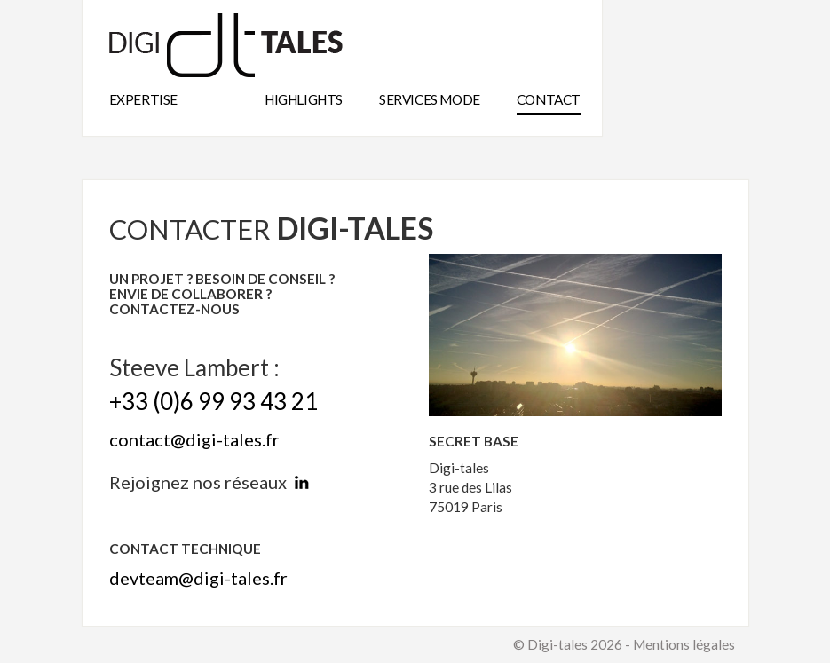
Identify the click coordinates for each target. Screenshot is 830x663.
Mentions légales (684, 644)
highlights (304, 99)
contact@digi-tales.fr (194, 439)
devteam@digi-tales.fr (198, 577)
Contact (549, 99)
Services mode (429, 99)
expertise (143, 99)
